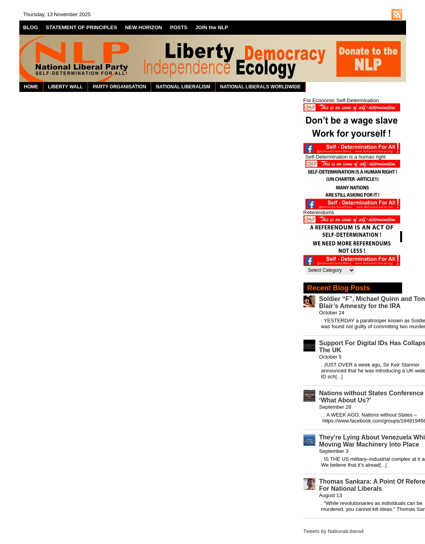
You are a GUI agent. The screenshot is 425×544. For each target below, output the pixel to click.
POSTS (178, 27)
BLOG (30, 27)
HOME (31, 87)
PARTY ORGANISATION (119, 87)
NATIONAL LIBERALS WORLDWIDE (260, 87)
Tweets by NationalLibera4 (333, 531)
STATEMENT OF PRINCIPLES (81, 27)
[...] (339, 376)
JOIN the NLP (211, 27)
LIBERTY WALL (65, 87)
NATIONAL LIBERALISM (183, 87)
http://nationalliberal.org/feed (396, 14)
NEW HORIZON (143, 27)
